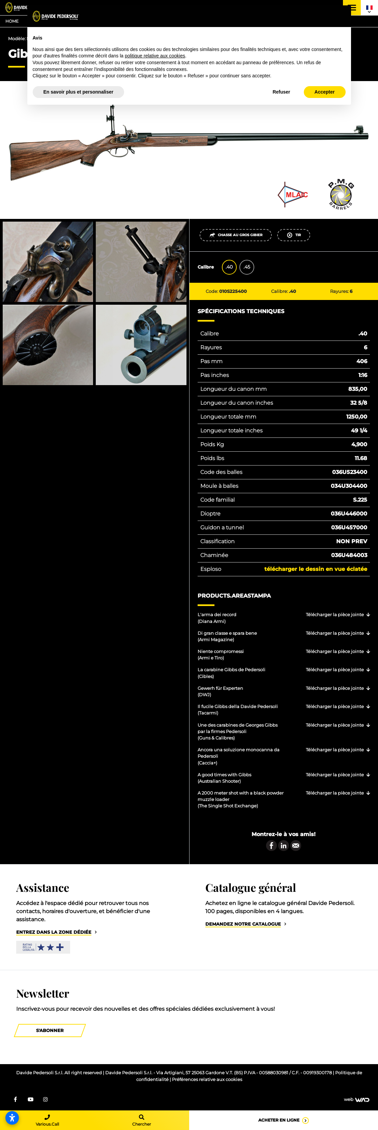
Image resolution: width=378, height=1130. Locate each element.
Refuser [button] (281, 92)
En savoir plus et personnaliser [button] (78, 92)
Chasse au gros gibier (235, 234)
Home (12, 21)
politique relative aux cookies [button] (155, 55)
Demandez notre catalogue (243, 924)
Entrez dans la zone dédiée (53, 932)
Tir (293, 234)
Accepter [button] (325, 92)
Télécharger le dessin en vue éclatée (315, 569)
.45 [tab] (246, 267)
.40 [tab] (229, 267)
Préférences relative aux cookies (207, 1079)
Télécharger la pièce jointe (335, 614)
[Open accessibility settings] (12, 1118)
